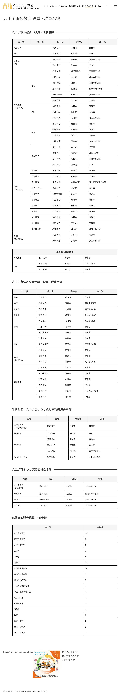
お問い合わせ (68, 660)
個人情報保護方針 (70, 656)
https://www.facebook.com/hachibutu (20, 652)
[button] (115, 6)
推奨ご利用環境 (69, 652)
